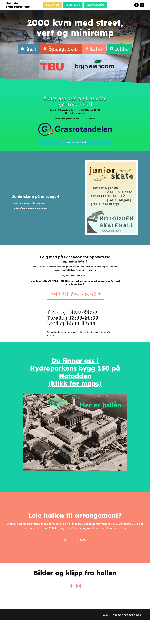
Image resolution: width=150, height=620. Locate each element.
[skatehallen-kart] (75, 394)
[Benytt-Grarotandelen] (75, 123)
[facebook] (136, 5)
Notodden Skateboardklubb (18, 5)
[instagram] (142, 5)
